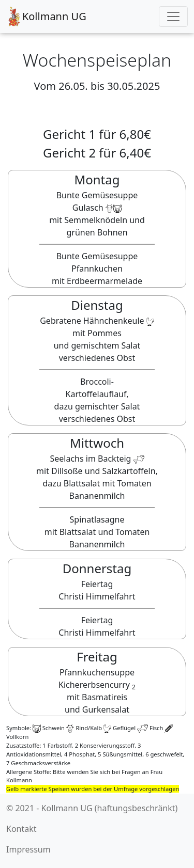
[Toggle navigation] (173, 16)
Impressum (28, 849)
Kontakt (21, 828)
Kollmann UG (46, 16)
